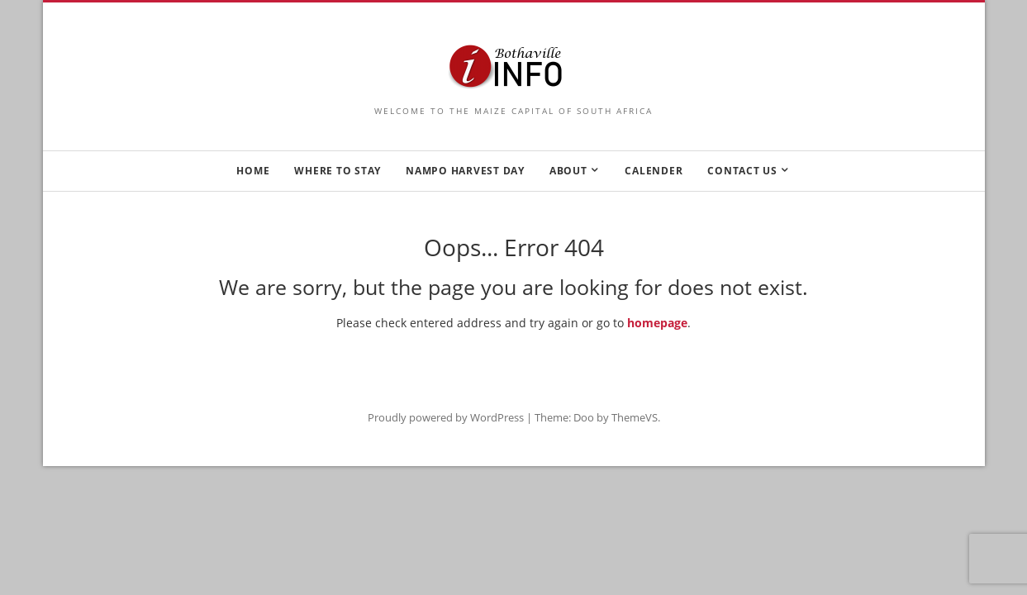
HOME (252, 171)
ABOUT (568, 171)
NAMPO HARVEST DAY (465, 171)
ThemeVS (634, 417)
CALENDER (653, 171)
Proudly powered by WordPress (446, 417)
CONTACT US (742, 171)
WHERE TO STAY (337, 171)
